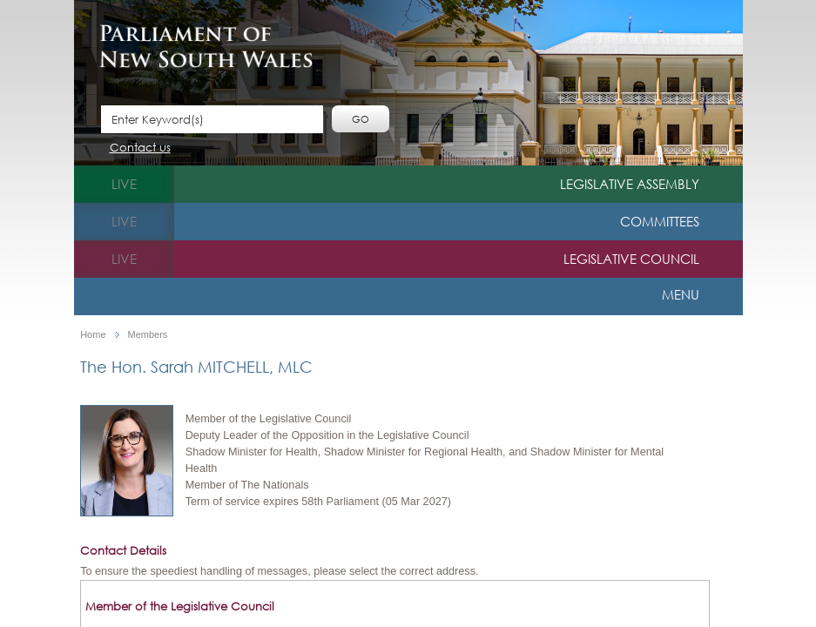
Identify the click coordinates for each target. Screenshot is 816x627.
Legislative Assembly (629, 183)
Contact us (140, 148)
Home (92, 335)
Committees (659, 221)
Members (148, 335)
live (124, 183)
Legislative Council (631, 258)
